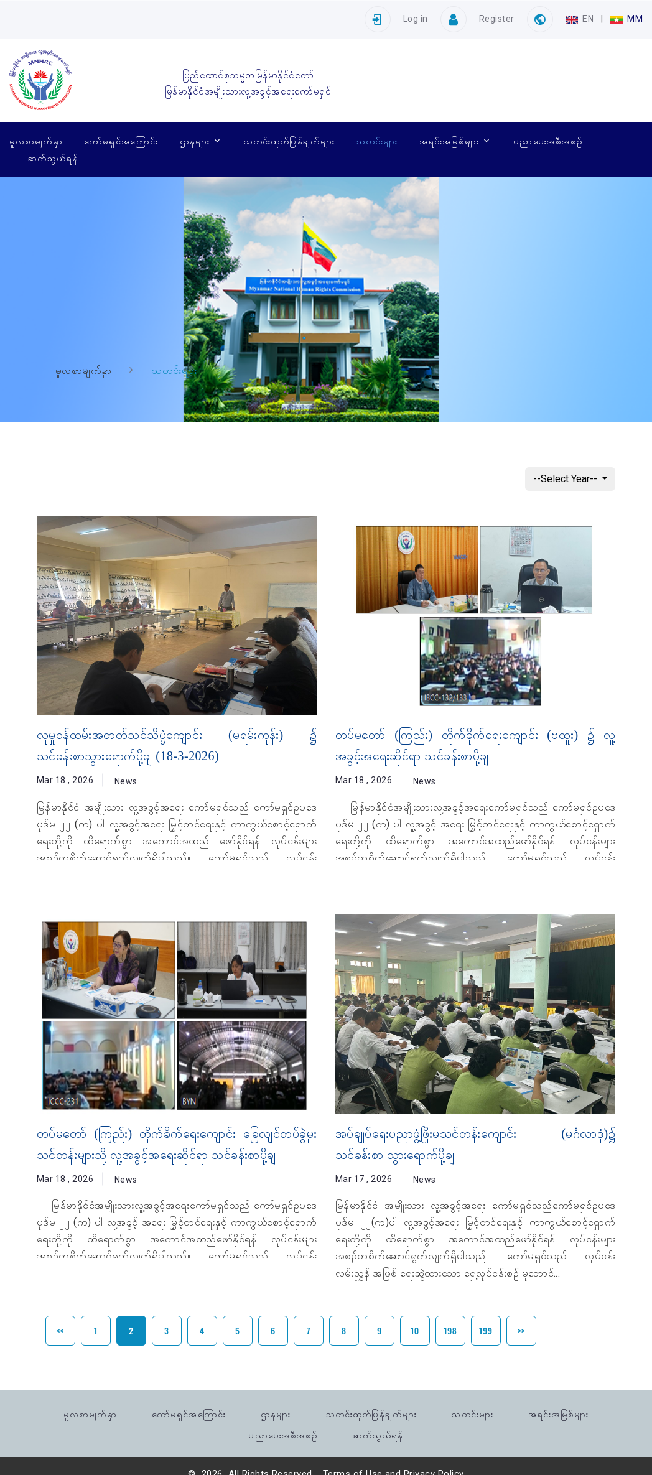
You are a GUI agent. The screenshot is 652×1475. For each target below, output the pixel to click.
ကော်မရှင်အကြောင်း (121, 140)
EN (581, 19)
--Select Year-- (566, 479)
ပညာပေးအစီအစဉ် (548, 140)
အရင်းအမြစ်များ (449, 140)
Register (497, 19)
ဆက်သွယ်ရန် (53, 157)
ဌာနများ (195, 140)
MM (626, 19)
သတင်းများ (377, 140)
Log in (415, 19)
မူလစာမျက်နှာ (36, 140)
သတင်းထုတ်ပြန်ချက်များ (289, 140)
